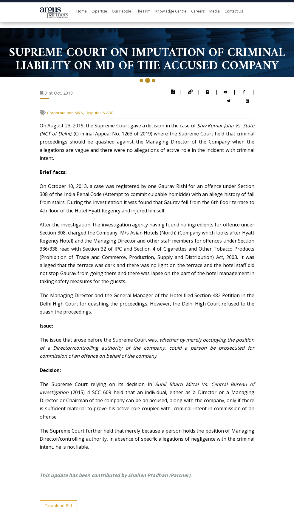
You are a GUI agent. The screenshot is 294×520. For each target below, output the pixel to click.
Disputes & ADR (100, 112)
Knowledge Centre (170, 11)
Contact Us (234, 11)
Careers (198, 11)
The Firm (143, 11)
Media (214, 11)
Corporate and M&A (65, 112)
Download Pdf (58, 505)
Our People (121, 11)
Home (81, 11)
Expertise (99, 11)
